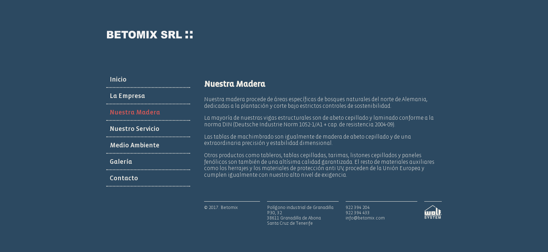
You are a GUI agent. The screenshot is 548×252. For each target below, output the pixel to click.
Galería (121, 162)
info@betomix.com (365, 218)
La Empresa (127, 96)
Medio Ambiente (134, 145)
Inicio (118, 79)
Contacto (124, 178)
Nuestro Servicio (134, 129)
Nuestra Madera (135, 112)
